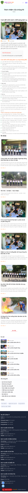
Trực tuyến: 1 (4, 405)
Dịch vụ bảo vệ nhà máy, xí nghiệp (15, 355)
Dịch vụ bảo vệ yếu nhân (13, 371)
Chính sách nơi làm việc (7, 393)
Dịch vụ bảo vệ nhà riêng (13, 366)
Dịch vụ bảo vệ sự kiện (13, 360)
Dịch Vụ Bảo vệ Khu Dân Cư (14, 344)
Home (14, 11)
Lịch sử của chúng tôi (7, 383)
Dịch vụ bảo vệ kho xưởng (14, 376)
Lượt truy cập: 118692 (5, 408)
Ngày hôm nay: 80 (13, 405)
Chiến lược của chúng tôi (7, 391)
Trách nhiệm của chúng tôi (8, 389)
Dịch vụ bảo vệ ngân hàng (14, 349)
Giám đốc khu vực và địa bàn (9, 397)
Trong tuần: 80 (21, 405)
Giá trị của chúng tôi (6, 385)
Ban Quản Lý (5, 395)
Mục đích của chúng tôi (7, 387)
